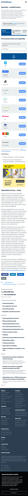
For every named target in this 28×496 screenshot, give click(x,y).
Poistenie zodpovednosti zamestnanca (20, 406)
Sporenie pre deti (4, 424)
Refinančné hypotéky (5, 411)
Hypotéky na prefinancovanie (11, 311)
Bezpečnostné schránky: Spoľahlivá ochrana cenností (13, 357)
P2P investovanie (4, 449)
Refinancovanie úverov (6, 401)
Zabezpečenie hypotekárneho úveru (13, 329)
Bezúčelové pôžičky (5, 392)
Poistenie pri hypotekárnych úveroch (13, 337)
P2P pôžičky (3, 403)
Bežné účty (18, 418)
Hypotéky (3, 406)
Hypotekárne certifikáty (10, 345)
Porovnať (22, 64)
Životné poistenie (18, 396)
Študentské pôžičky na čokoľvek (6, 399)
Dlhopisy (3, 445)
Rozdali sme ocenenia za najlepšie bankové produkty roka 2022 (12, 367)
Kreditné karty (5, 428)
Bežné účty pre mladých (20, 422)
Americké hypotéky (8, 308)
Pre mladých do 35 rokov (16, 32)
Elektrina (3, 439)
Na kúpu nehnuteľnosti (6, 408)
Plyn (2, 441)
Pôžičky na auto (4, 394)
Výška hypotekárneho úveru (11, 323)
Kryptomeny (3, 447)
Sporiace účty (4, 422)
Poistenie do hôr (18, 403)
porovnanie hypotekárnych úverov (15, 270)
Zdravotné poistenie (19, 398)
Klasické (6, 31)
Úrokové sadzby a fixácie (10, 332)
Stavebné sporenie (20, 410)
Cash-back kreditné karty (6, 432)
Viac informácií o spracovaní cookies (9, 485)
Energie (3, 437)
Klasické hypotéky (8, 303)
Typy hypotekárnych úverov (11, 318)
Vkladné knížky (4, 420)
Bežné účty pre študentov (20, 424)
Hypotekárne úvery (9, 282)
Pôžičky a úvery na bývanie (6, 396)
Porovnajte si (15, 23)
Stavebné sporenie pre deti (21, 413)
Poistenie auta (18, 392)
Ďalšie (3, 385)
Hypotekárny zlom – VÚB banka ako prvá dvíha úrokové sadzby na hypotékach (14, 378)
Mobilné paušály (5, 452)
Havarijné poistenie (19, 401)
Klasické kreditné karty (6, 430)
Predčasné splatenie (8, 343)
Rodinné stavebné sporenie (21, 415)
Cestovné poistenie (19, 394)
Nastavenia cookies (14, 489)
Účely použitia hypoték (9, 321)
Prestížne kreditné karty (6, 434)
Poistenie (17, 390)
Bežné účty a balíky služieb (20, 420)
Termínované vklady (5, 418)
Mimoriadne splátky (8, 340)
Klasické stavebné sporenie (21, 411)
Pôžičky (3, 390)
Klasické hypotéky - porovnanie (9, 284)
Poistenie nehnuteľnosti (20, 399)
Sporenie (3, 416)
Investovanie (4, 444)
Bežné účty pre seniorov (20, 425)
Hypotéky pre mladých (6, 413)
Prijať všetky (14, 492)
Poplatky (5, 334)
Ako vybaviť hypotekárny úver (12, 326)
